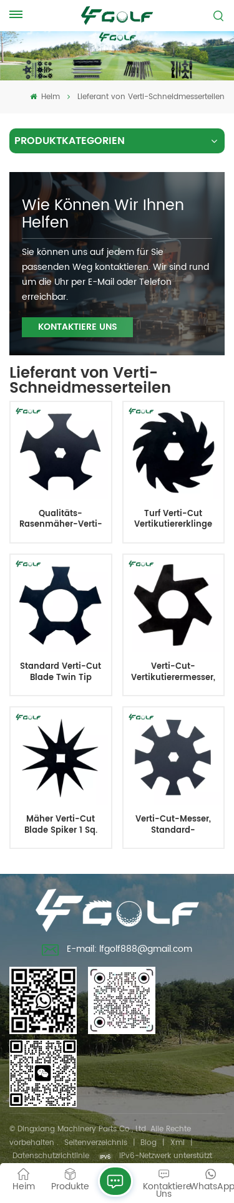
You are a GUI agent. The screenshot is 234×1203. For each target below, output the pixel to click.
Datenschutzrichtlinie (50, 1156)
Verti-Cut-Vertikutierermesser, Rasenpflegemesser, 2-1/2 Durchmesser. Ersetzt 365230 (173, 672)
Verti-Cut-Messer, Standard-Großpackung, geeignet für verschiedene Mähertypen (173, 825)
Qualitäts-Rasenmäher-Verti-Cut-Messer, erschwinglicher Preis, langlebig (61, 519)
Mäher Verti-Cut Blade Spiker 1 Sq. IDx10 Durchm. (60, 825)
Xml (177, 1143)
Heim (45, 97)
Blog (148, 1143)
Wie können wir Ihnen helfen (103, 214)
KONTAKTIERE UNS (77, 327)
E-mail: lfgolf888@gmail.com (117, 950)
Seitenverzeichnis (95, 1143)
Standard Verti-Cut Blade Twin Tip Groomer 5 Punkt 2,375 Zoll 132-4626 (60, 672)
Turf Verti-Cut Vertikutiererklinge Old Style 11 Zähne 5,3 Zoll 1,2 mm (173, 519)
